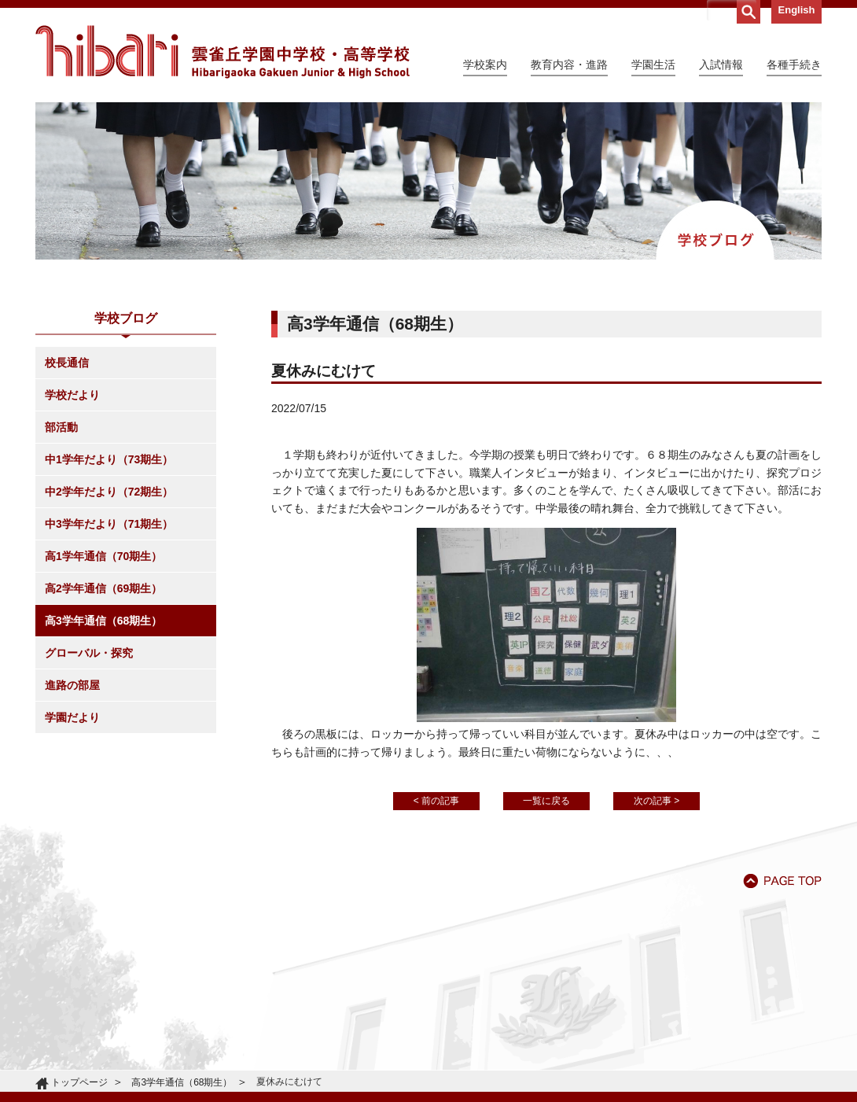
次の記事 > (656, 800)
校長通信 (67, 362)
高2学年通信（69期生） (103, 588)
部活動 (61, 427)
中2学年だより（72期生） (109, 491)
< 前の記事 (436, 800)
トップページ (79, 1082)
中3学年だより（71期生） (109, 524)
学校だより (72, 395)
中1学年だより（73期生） (109, 459)
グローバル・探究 (89, 653)
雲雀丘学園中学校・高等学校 (222, 52)
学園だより (72, 717)
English (796, 10)
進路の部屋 (72, 685)
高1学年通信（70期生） (103, 556)
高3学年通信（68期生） (103, 620)
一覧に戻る (546, 800)
